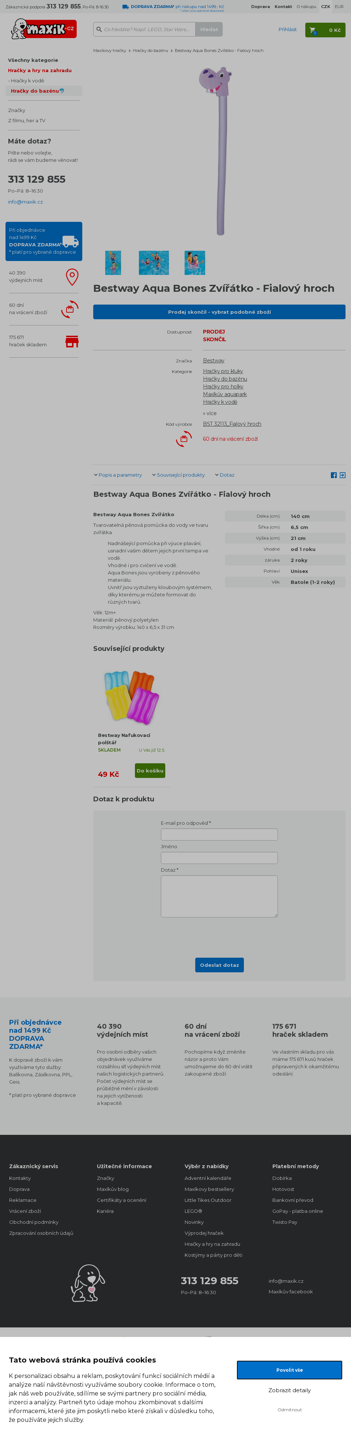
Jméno (169, 846)
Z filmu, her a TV (26, 120)
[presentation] (219, 935)
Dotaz (227, 475)
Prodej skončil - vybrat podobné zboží (219, 312)
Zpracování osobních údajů (41, 1233)
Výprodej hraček (204, 1233)
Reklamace (23, 1200)
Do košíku (150, 771)
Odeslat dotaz (219, 965)
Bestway (213, 360)
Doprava (19, 1189)
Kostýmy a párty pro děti (213, 1255)
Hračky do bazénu (150, 50)
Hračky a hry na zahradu (40, 70)
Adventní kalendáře (208, 1178)
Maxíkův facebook (291, 1291)
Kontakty (20, 1178)
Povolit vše (289, 1370)
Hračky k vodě (27, 80)
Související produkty (181, 475)
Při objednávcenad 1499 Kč (42, 241)
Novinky (194, 1222)
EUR (339, 6)
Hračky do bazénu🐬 (38, 91)
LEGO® (193, 1211)
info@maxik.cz (25, 202)
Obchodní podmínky (33, 1222)
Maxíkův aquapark (225, 394)
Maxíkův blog (113, 1189)
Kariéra (105, 1211)
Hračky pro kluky (223, 371)
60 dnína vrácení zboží (28, 308)
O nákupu (306, 6)
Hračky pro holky (223, 386)
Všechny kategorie (33, 60)
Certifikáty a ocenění (121, 1200)
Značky (16, 110)
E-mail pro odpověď (184, 823)
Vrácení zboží (25, 1211)
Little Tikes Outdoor (208, 1200)
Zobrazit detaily (289, 1390)
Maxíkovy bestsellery (209, 1189)
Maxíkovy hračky (109, 50)
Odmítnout (290, 1409)
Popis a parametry (120, 475)
